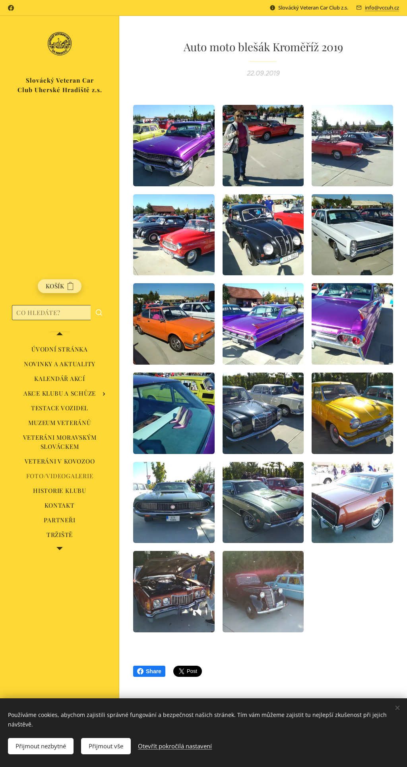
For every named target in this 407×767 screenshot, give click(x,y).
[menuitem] (59, 349)
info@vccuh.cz (382, 7)
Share (149, 671)
